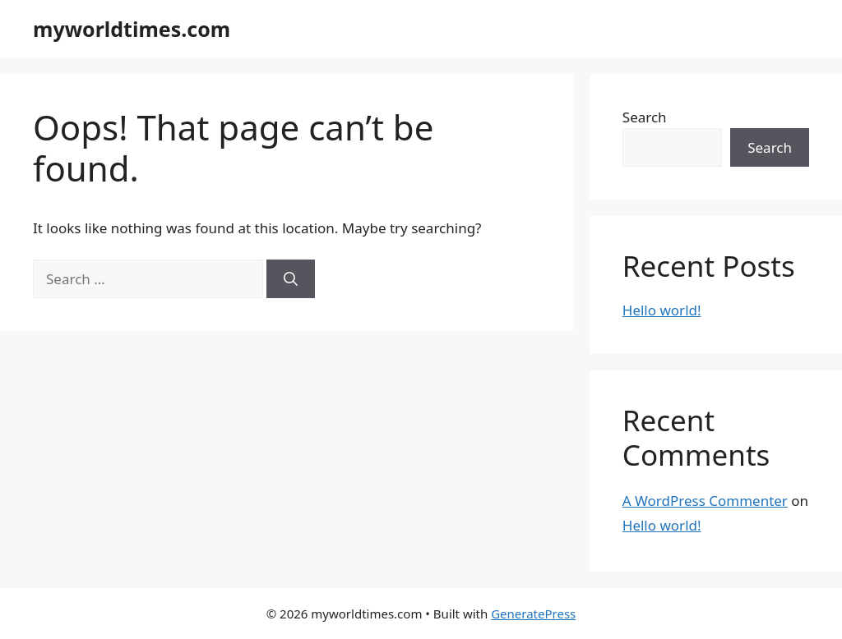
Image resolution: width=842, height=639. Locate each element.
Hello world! (661, 310)
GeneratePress (533, 613)
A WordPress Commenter (705, 500)
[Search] (290, 279)
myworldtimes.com (131, 29)
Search (644, 117)
